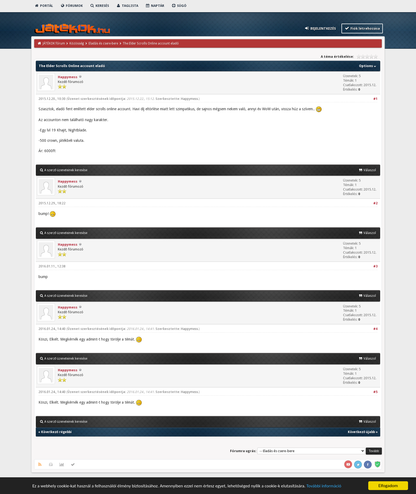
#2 (375, 203)
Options (368, 66)
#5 (375, 392)
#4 (375, 329)
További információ (323, 486)
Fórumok (71, 6)
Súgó (179, 6)
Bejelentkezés (320, 28)
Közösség (77, 43)
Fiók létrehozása (362, 28)
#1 (375, 99)
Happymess (67, 77)
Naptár (154, 6)
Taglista (127, 6)
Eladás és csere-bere (103, 43)
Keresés (99, 6)
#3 (375, 266)
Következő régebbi (56, 432)
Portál (43, 6)
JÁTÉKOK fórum (54, 43)
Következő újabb (361, 432)
